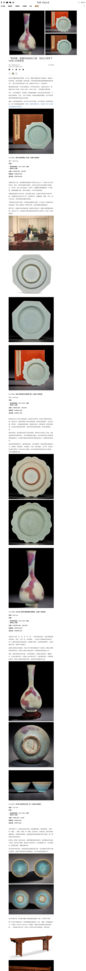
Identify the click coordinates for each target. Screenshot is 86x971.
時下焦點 (3, 6)
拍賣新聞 (17, 6)
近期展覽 (24, 6)
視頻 (31, 6)
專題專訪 (10, 6)
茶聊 (37, 6)
